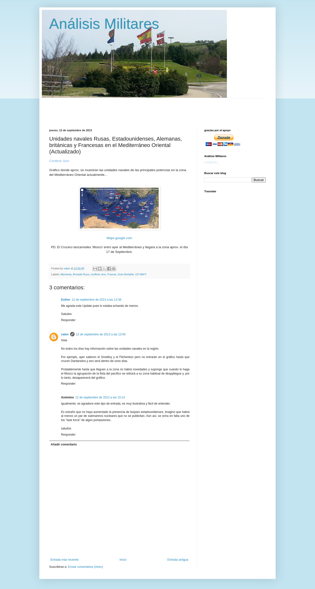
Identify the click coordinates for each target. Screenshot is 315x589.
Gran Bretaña (126, 274)
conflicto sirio (98, 274)
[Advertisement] (168, 109)
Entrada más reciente (64, 559)
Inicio (123, 559)
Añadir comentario (64, 444)
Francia (111, 274)
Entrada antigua (177, 559)
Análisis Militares (104, 24)
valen (65, 334)
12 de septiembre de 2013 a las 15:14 (100, 397)
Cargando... (212, 162)
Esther (65, 299)
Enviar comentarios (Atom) (85, 567)
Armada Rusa (81, 274)
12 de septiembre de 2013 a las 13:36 (96, 299)
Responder (68, 320)
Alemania (65, 274)
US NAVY (141, 274)
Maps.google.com (119, 238)
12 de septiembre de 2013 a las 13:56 (101, 334)
